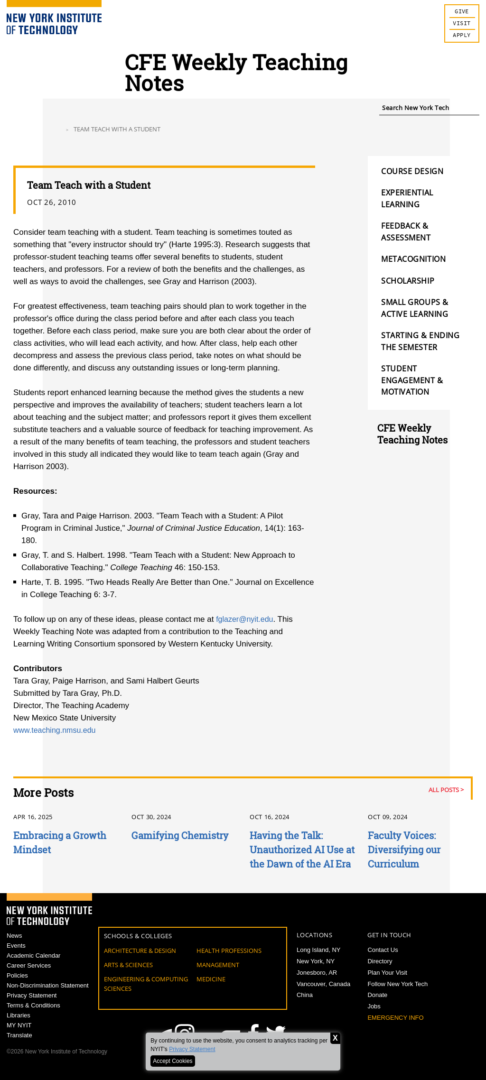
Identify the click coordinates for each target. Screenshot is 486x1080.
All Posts (444, 789)
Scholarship (407, 281)
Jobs (373, 1006)
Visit (461, 23)
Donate (377, 994)
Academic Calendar (33, 958)
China (305, 994)
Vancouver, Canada (323, 984)
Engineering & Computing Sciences (146, 984)
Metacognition (413, 259)
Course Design (412, 171)
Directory (379, 961)
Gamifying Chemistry (179, 835)
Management (217, 964)
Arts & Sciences (128, 964)
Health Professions (229, 950)
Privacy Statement (192, 1049)
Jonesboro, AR (317, 972)
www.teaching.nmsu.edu (57, 730)
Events (16, 947)
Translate (19, 1048)
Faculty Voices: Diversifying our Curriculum (404, 849)
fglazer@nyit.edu (246, 619)
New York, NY (316, 961)
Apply (461, 35)
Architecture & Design (140, 950)
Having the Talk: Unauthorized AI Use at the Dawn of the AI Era (302, 849)
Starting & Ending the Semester (420, 341)
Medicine (210, 979)
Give (462, 12)
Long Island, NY (319, 949)
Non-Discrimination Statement (48, 992)
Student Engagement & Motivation (412, 380)
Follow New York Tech (397, 984)
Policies (17, 981)
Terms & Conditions (33, 1015)
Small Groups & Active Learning (415, 308)
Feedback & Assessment (406, 231)
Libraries (18, 1026)
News (14, 936)
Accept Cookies (172, 1061)
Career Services (29, 969)
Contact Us (382, 949)
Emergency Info (395, 1017)
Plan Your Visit (387, 972)
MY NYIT (19, 1037)
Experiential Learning (407, 198)
